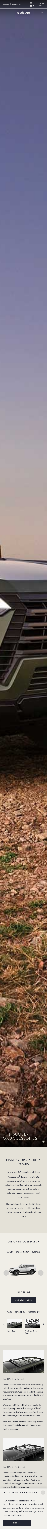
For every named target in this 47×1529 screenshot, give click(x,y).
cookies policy (17, 1515)
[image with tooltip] (40, 1370)
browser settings (28, 1511)
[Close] (43, 1493)
